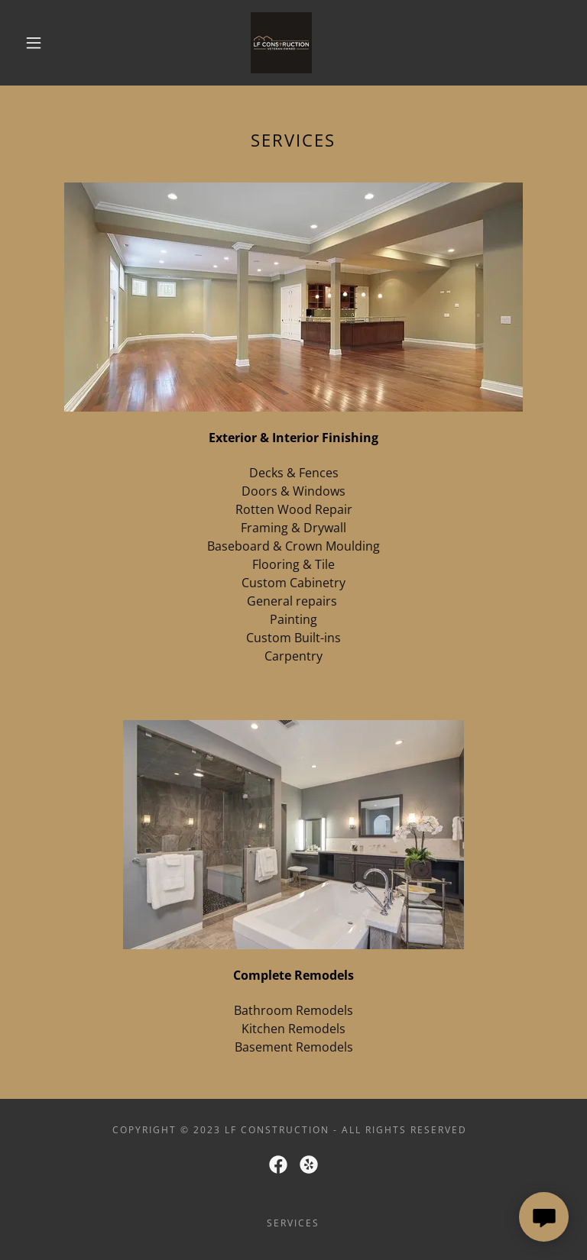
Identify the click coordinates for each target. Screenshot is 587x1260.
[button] (33, 42)
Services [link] (293, 1222)
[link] (281, 42)
